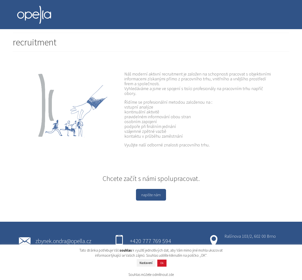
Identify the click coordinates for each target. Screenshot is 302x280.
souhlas (125, 250)
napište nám (151, 194)
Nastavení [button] (146, 263)
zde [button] (171, 274)
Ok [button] (162, 263)
